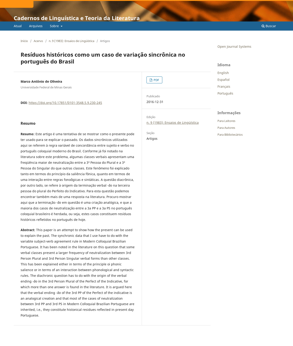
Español (223, 79)
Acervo (38, 41)
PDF (156, 80)
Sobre (55, 26)
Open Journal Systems (234, 46)
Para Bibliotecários (230, 134)
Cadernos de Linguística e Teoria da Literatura (77, 18)
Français (223, 86)
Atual (18, 26)
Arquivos (36, 26)
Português (225, 93)
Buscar (269, 26)
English (223, 73)
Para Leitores (226, 121)
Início (24, 41)
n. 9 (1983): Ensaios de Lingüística (71, 41)
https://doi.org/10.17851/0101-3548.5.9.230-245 (65, 102)
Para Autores (226, 128)
